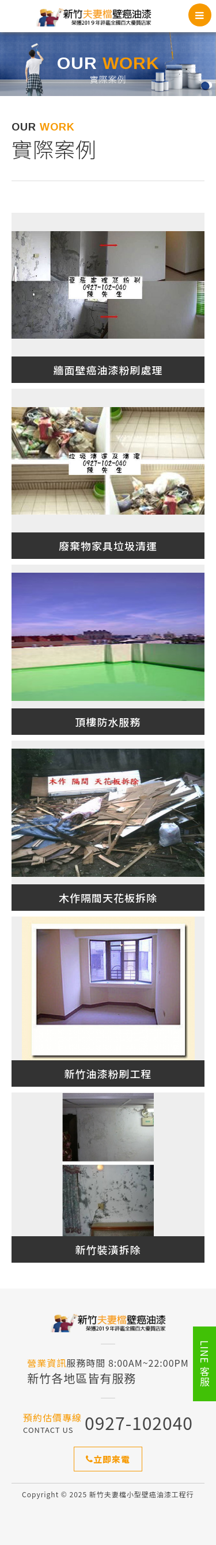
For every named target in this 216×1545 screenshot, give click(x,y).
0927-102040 (139, 1422)
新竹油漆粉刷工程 (108, 1073)
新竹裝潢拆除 (108, 1249)
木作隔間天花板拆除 (108, 897)
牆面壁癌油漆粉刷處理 (108, 369)
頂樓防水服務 (108, 721)
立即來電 (108, 1459)
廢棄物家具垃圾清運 (108, 545)
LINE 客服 (205, 1363)
